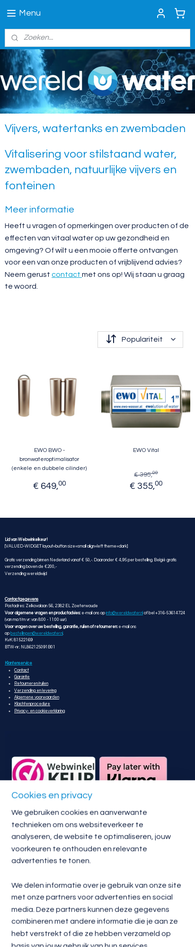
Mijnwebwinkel (169, 929)
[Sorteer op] (140, 339)
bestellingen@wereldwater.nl (36, 633)
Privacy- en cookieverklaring (39, 711)
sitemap (43, 929)
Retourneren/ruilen (31, 683)
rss (59, 929)
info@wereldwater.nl (124, 613)
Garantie (22, 677)
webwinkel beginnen (92, 929)
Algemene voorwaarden (36, 697)
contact (67, 274)
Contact (21, 670)
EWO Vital (146, 450)
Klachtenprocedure (32, 704)
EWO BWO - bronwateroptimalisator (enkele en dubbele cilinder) (49, 459)
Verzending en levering (35, 691)
